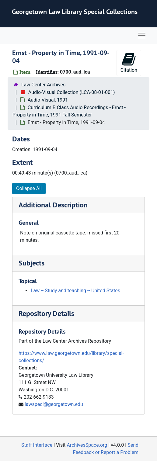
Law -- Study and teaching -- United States (75, 290)
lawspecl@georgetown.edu (54, 404)
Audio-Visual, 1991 (48, 100)
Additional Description (53, 205)
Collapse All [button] (29, 188)
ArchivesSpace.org (87, 445)
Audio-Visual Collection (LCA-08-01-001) (71, 92)
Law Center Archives (43, 85)
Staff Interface (36, 445)
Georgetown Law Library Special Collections (75, 11)
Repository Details (46, 313)
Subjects (31, 263)
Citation (128, 62)
